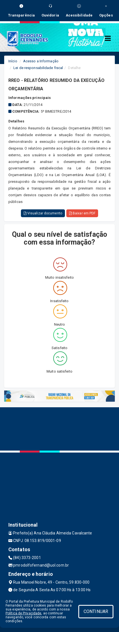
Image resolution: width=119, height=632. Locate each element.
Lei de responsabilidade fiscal (38, 68)
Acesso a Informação (41, 61)
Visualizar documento (43, 213)
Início (12, 61)
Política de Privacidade (23, 613)
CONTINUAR (96, 611)
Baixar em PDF (82, 213)
